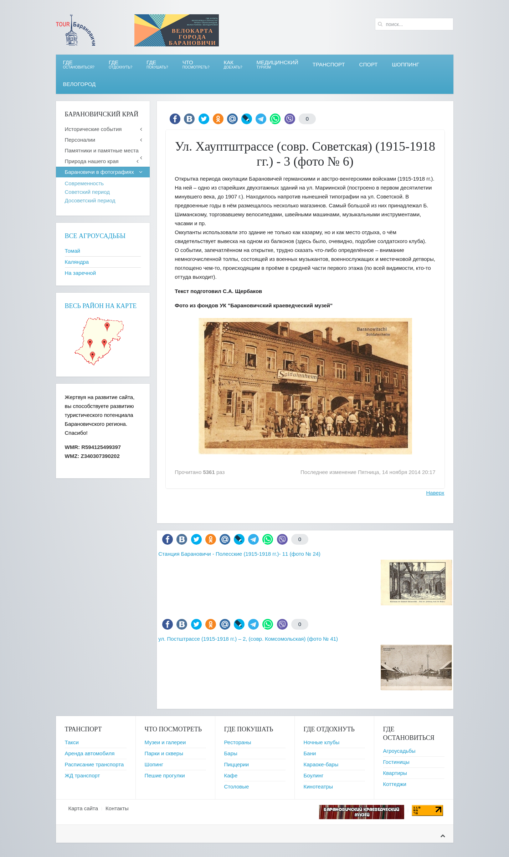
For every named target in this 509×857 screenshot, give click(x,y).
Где (78, 64)
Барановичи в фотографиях (99, 172)
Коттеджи (395, 784)
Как (233, 64)
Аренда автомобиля (90, 753)
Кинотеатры (318, 786)
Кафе (231, 775)
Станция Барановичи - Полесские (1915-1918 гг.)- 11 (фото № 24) (239, 554)
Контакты (117, 808)
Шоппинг (405, 64)
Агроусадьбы (399, 751)
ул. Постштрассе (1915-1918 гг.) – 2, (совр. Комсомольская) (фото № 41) (248, 639)
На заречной (80, 273)
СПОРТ (368, 64)
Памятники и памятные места (102, 150)
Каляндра (77, 262)
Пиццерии (236, 764)
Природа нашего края (92, 161)
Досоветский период (90, 200)
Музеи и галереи (165, 742)
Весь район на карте (101, 305)
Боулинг (314, 775)
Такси (72, 742)
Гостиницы (396, 762)
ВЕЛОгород (79, 84)
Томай (72, 251)
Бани (310, 753)
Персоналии (80, 140)
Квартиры (395, 773)
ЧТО (196, 64)
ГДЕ (120, 64)
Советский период (87, 192)
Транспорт (329, 64)
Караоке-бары (321, 764)
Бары (230, 753)
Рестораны (237, 742)
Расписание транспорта (94, 764)
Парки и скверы (164, 753)
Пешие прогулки (165, 775)
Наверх (435, 493)
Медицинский (277, 64)
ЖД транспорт (82, 775)
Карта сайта (83, 808)
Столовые (236, 786)
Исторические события (93, 129)
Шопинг (154, 764)
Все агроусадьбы (95, 236)
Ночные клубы (322, 742)
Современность (84, 183)
